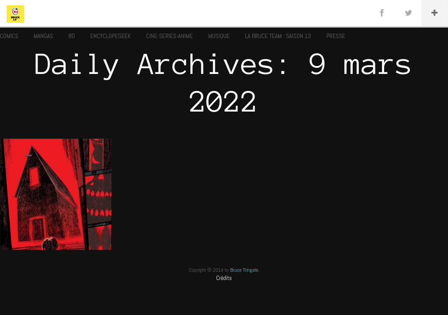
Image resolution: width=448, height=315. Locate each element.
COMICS (9, 36)
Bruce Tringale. (244, 269)
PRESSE (335, 36)
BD (71, 36)
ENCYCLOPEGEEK (110, 36)
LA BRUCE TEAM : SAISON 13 (278, 36)
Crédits (224, 278)
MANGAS (43, 36)
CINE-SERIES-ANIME (169, 36)
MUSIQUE (219, 36)
